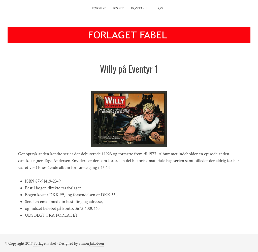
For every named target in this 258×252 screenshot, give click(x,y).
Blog (158, 8)
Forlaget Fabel (45, 243)
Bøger (118, 8)
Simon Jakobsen (91, 243)
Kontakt (139, 8)
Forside (99, 8)
